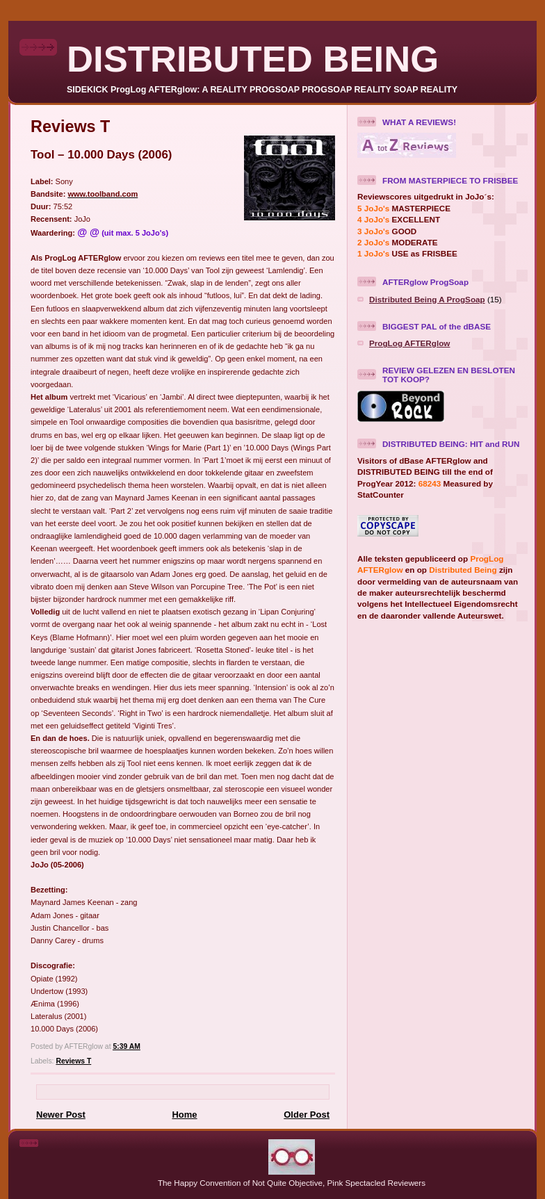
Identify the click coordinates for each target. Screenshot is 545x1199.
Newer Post (61, 1114)
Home (184, 1114)
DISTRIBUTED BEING (253, 58)
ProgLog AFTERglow (409, 343)
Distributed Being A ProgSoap (427, 299)
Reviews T (73, 1061)
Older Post (307, 1114)
